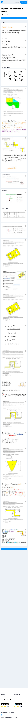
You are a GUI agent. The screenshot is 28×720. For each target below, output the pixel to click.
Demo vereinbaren (17, 696)
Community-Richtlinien (5, 696)
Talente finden (16, 693)
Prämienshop (3, 694)
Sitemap (12, 712)
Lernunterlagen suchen (5, 693)
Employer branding (17, 694)
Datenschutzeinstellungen (5, 712)
